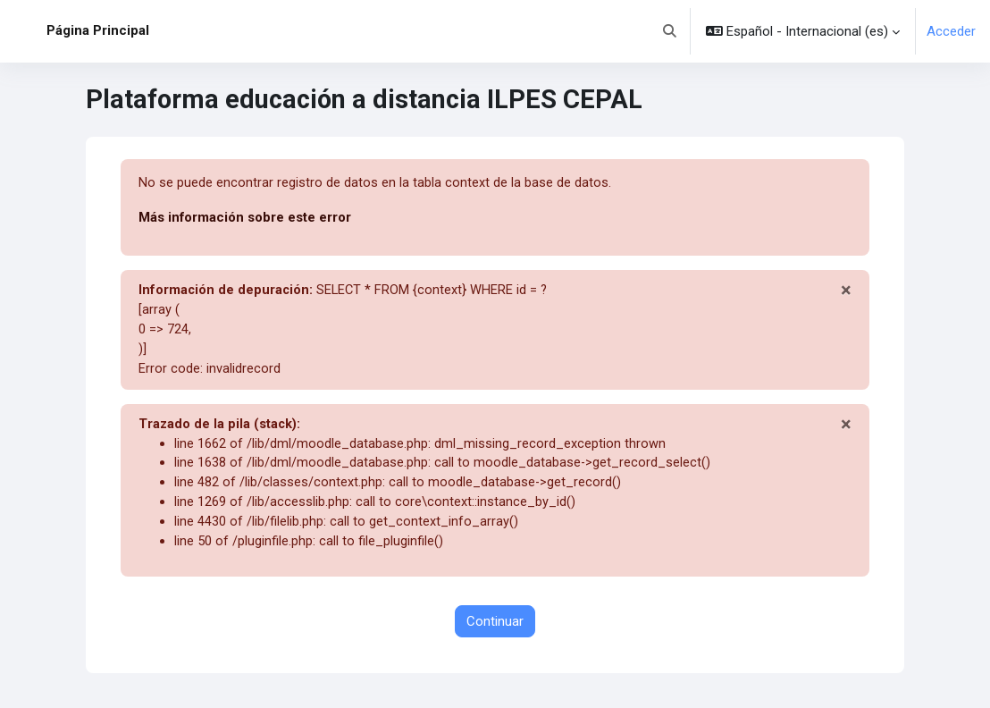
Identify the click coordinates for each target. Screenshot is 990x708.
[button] (670, 31)
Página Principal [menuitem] (97, 30)
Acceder (951, 31)
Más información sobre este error (244, 217)
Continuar (495, 628)
